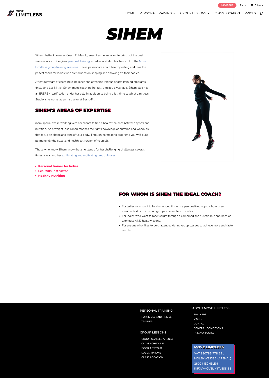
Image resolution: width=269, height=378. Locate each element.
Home (130, 13)
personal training (79, 61)
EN (241, 5)
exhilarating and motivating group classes (88, 155)
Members (227, 5)
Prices (250, 13)
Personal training (156, 13)
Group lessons (193, 13)
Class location (227, 13)
